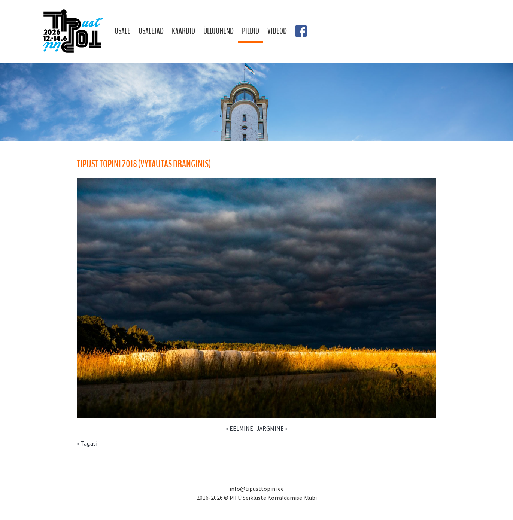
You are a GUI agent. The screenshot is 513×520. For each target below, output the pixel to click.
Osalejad (151, 31)
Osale (122, 31)
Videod (277, 31)
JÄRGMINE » (272, 428)
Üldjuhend (218, 31)
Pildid (250, 31)
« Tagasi (87, 443)
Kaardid (183, 31)
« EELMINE (239, 428)
